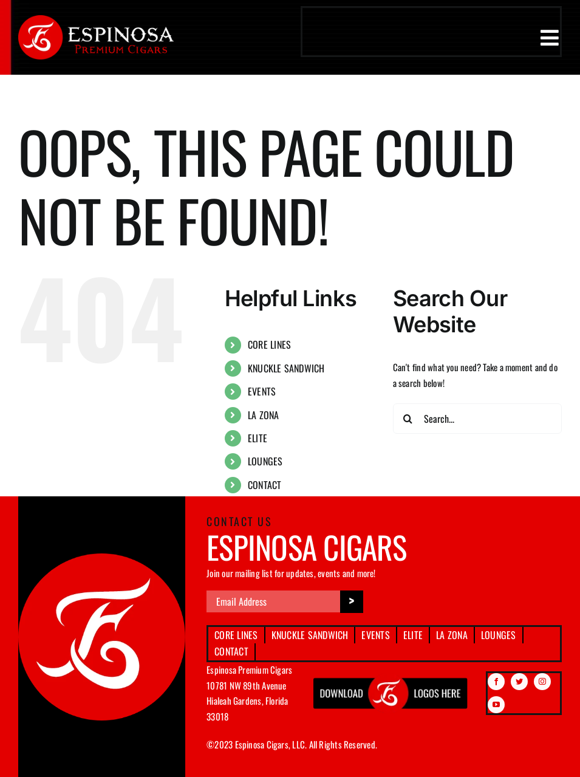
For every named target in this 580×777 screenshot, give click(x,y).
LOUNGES (265, 461)
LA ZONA (263, 415)
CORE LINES (269, 344)
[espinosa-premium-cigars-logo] (96, 19)
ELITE (257, 438)
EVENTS (262, 391)
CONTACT (265, 484)
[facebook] (496, 681)
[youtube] (496, 704)
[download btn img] (390, 677)
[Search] (408, 418)
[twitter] (519, 681)
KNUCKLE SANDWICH (286, 368)
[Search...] (477, 418)
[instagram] (542, 681)
